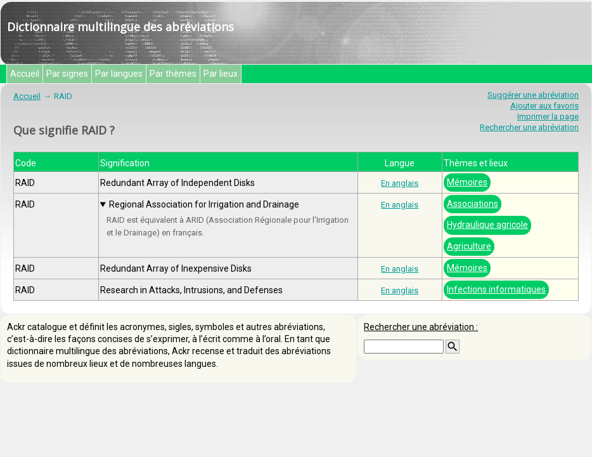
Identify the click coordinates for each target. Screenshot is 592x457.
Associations (472, 204)
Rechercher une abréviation (529, 127)
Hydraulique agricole (487, 225)
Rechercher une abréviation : (421, 327)
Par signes (67, 74)
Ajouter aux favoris (544, 105)
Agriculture (469, 246)
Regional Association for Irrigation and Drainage (204, 204)
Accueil (24, 74)
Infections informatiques (496, 289)
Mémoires (467, 182)
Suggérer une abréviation (533, 95)
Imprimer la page (548, 116)
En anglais (399, 183)
